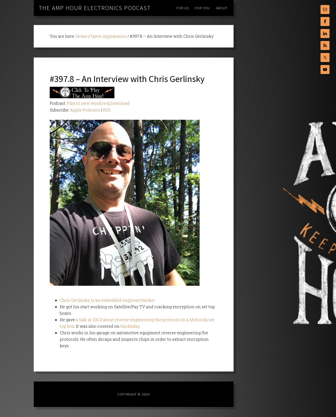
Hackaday (129, 326)
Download (119, 103)
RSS (107, 109)
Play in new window (87, 103)
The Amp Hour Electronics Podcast (95, 8)
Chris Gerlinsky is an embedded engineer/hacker (107, 300)
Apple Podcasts (85, 109)
